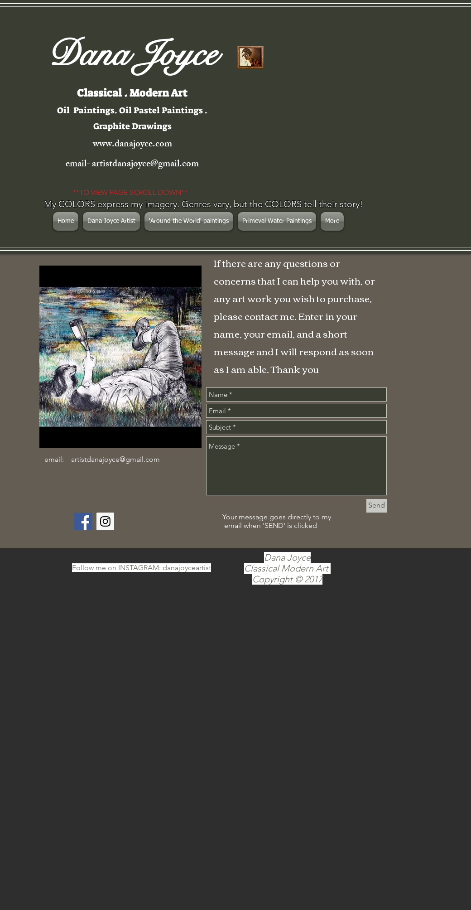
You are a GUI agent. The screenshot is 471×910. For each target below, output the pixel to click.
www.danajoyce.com (132, 144)
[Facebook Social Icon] (83, 521)
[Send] (376, 506)
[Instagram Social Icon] (105, 521)
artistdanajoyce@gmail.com (145, 164)
